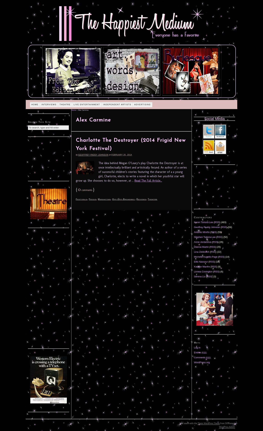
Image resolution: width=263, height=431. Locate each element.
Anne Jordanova (202, 242)
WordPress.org (202, 362)
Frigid (92, 199)
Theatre (65, 105)
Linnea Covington (203, 271)
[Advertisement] (48, 158)
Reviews (141, 199)
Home (34, 105)
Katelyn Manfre (202, 266)
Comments (202, 357)
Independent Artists (117, 105)
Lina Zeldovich (201, 251)
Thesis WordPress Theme (209, 423)
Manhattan (104, 199)
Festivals (81, 199)
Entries (200, 352)
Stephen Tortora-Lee (205, 237)
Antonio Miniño (202, 232)
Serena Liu (199, 276)
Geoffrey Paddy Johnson (93, 155)
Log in (197, 347)
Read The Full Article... (148, 180)
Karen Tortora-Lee (203, 222)
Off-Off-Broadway (123, 199)
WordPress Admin (227, 427)
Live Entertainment (87, 105)
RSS (217, 222)
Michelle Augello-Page (206, 256)
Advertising (142, 105)
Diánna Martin (201, 247)
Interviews (48, 105)
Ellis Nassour (201, 261)
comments (85, 190)
